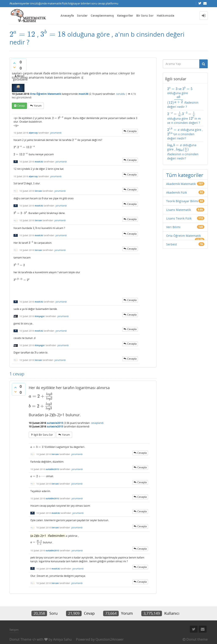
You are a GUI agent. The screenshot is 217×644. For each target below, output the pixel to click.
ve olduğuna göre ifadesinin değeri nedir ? (182, 98)
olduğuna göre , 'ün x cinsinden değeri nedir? (185, 133)
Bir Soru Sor (145, 15)
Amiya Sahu (62, 639)
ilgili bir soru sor (43, 434)
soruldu (120, 94)
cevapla (132, 131)
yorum (38, 105)
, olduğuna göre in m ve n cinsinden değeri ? (184, 118)
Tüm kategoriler (184, 174)
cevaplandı (97, 423)
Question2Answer (110, 639)
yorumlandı (56, 132)
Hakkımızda (165, 15)
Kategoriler (125, 15)
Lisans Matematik (178, 210)
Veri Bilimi (173, 227)
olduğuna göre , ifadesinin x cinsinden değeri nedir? (182, 151)
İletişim (14, 630)
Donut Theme (20, 639)
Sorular (82, 15)
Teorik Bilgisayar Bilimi (182, 201)
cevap (21, 105)
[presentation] (22, 34)
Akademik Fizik (176, 192)
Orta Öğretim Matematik (45, 94)
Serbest (171, 244)
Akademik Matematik (181, 184)
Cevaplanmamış (102, 15)
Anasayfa (67, 15)
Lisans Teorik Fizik (178, 218)
